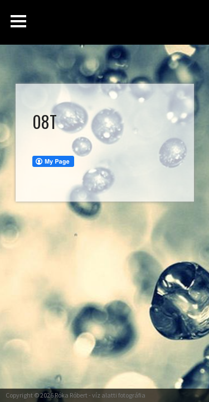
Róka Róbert (71, 395)
